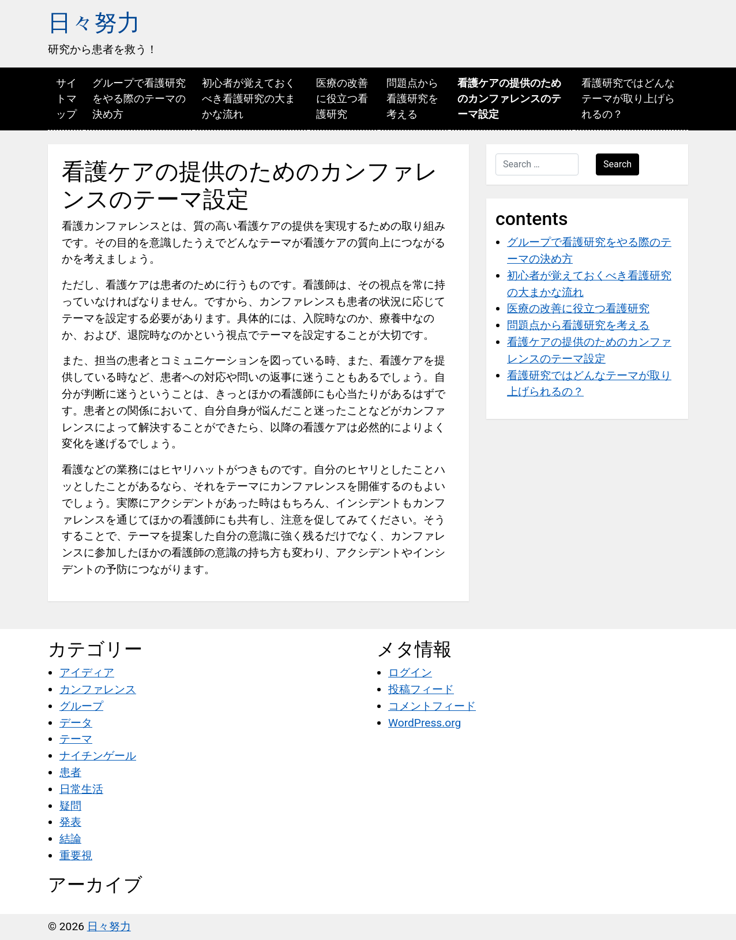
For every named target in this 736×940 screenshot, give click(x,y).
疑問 (70, 805)
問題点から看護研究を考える (412, 98)
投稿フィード (421, 689)
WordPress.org (424, 722)
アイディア (86, 672)
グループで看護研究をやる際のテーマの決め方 (139, 98)
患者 (70, 772)
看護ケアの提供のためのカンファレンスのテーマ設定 (509, 98)
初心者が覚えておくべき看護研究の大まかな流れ (248, 98)
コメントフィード (432, 706)
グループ (81, 706)
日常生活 (81, 789)
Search (617, 164)
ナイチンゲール (97, 755)
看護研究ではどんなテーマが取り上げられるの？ (628, 98)
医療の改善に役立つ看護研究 (342, 98)
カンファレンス (97, 689)
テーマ (75, 739)
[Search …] (537, 164)
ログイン (410, 672)
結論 (70, 838)
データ (75, 722)
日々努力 (94, 22)
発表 (70, 822)
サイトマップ (66, 98)
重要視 (75, 855)
